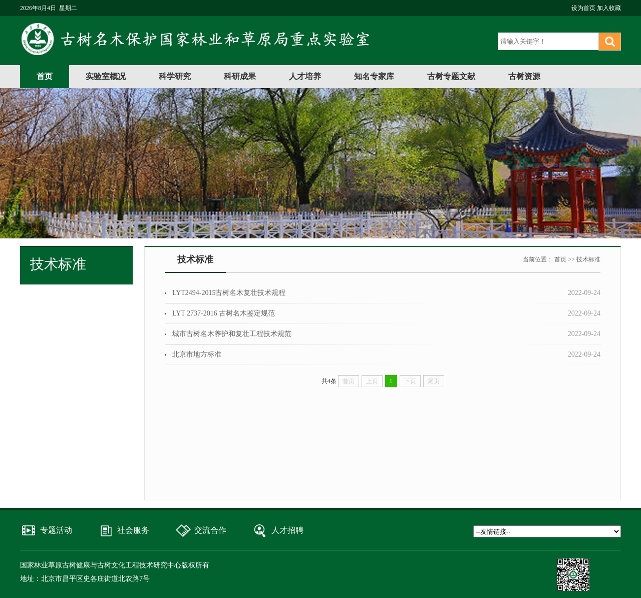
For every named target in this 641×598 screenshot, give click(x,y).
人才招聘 (287, 530)
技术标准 (588, 259)
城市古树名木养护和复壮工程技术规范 (231, 334)
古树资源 (524, 76)
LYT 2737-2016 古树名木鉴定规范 (223, 313)
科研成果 (240, 76)
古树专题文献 (451, 76)
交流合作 (210, 530)
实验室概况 (106, 76)
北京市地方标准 (196, 354)
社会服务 (133, 530)
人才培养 (305, 76)
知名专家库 (374, 76)
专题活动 (56, 530)
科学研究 (175, 76)
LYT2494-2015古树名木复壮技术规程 (228, 292)
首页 (45, 76)
